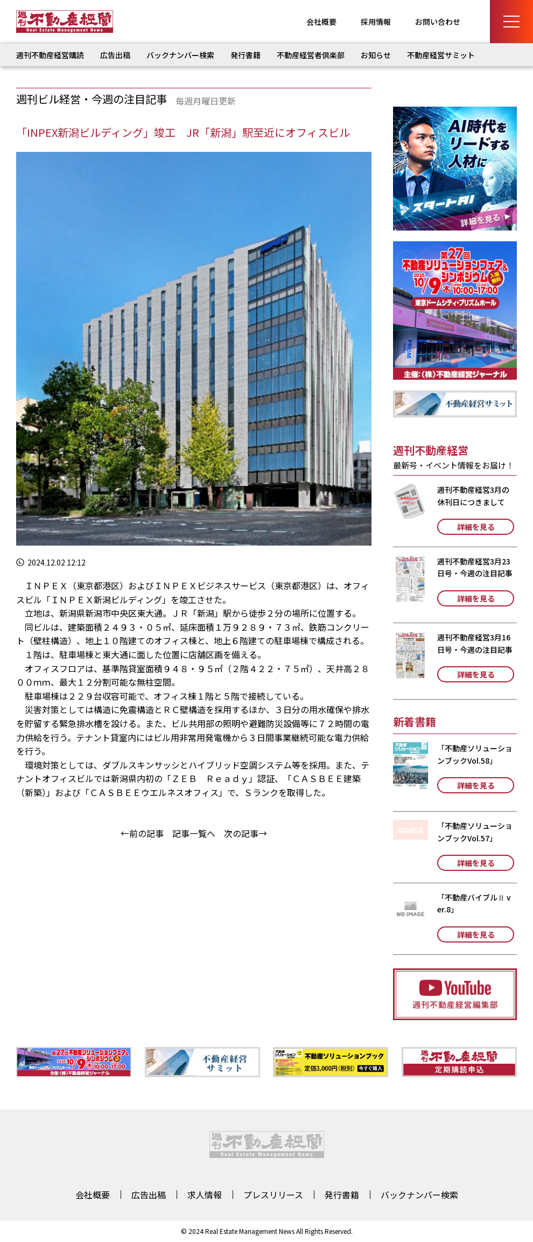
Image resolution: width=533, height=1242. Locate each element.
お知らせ (376, 55)
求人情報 (204, 1194)
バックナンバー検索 (180, 55)
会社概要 (321, 21)
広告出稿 (115, 55)
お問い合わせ (437, 21)
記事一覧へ (193, 833)
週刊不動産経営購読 (50, 55)
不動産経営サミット (441, 55)
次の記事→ (245, 833)
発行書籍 (245, 55)
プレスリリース (273, 1194)
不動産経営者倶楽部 (311, 55)
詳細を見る (476, 526)
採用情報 (376, 21)
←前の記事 (142, 833)
